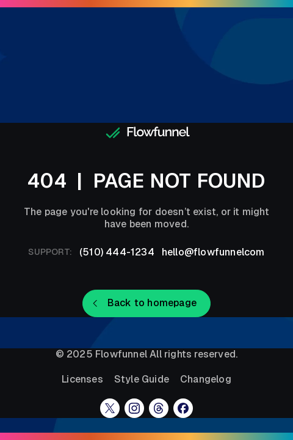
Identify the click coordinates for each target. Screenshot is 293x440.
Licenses (82, 379)
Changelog (205, 379)
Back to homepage (152, 302)
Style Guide (141, 379)
